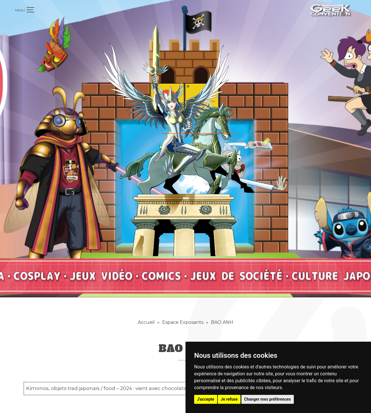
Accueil (146, 308)
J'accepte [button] (205, 399)
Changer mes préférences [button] (267, 399)
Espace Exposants (182, 308)
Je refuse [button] (229, 399)
